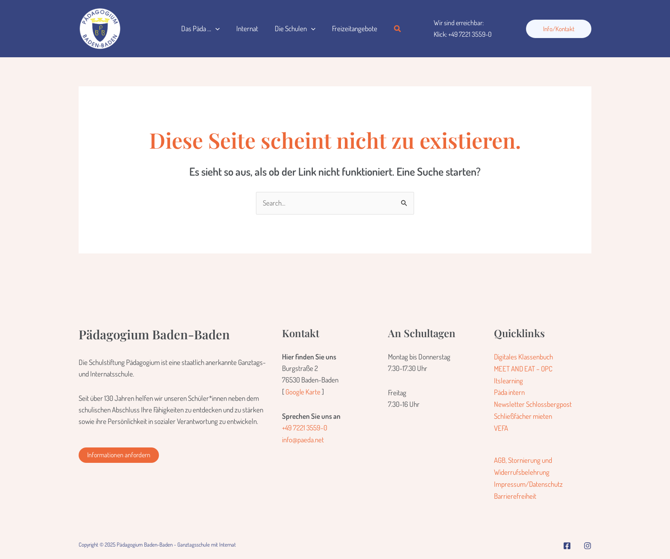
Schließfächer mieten (523, 414)
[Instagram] (587, 543)
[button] (389, 29)
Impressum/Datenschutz (528, 481)
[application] (214, 28)
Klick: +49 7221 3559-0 (463, 34)
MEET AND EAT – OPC (523, 368)
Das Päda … (199, 28)
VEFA (501, 426)
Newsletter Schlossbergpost (533, 403)
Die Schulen (289, 28)
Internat (244, 28)
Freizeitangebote (347, 28)
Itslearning (508, 380)
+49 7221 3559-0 (305, 427)
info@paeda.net (303, 439)
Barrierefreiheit (515, 493)
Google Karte (303, 391)
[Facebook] (567, 543)
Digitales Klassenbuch (523, 356)
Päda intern (509, 391)
